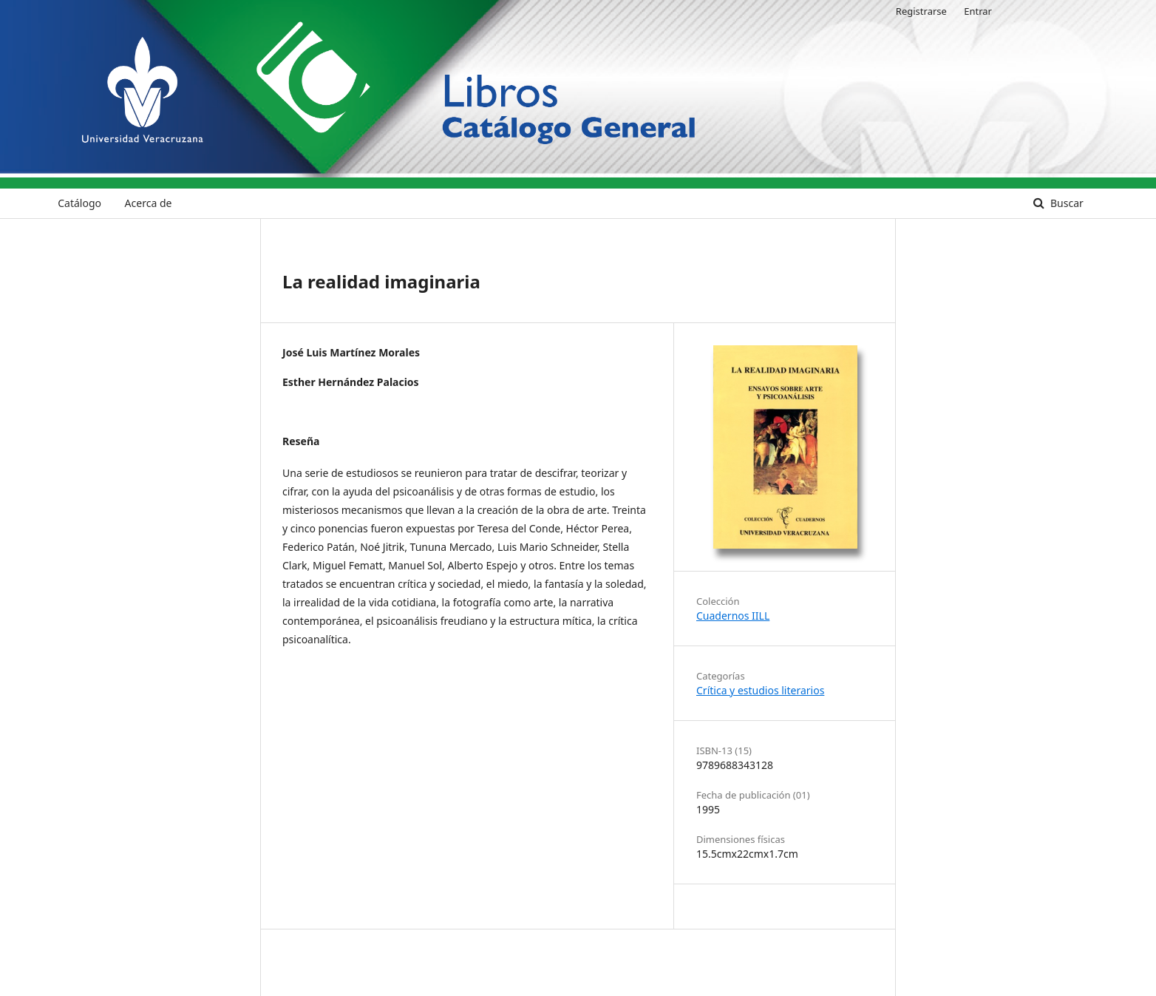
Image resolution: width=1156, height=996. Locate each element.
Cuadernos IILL (732, 616)
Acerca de (148, 203)
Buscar (1065, 203)
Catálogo (79, 203)
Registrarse (921, 11)
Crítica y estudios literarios (760, 690)
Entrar (978, 11)
